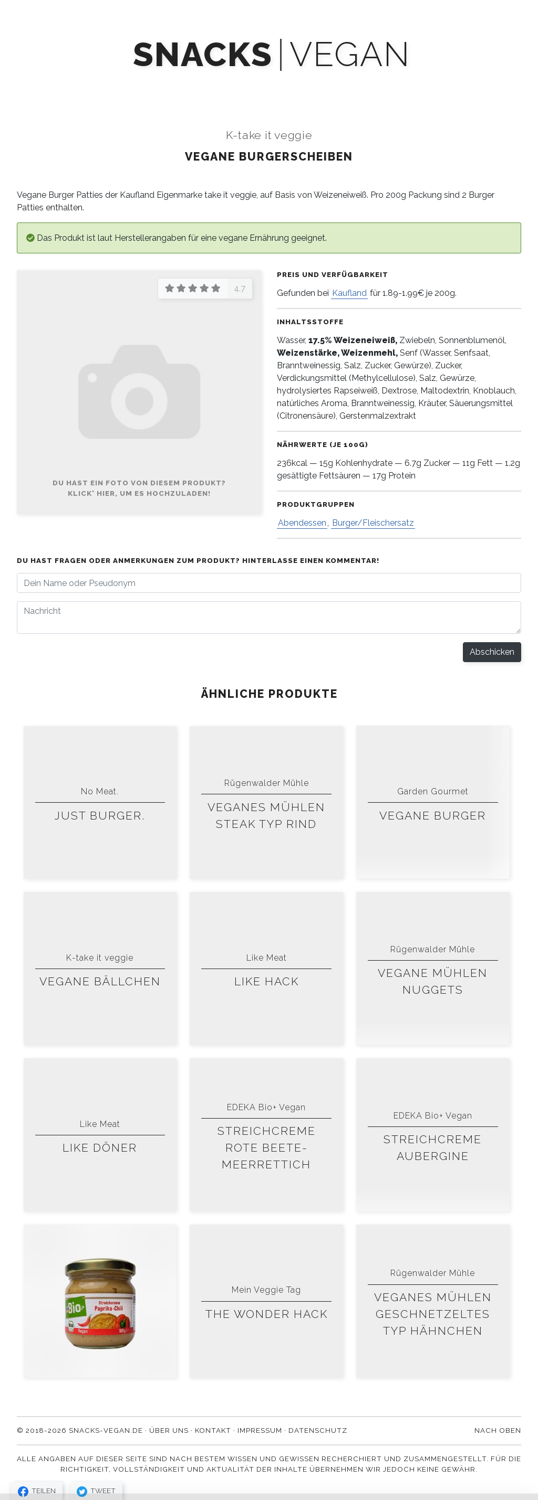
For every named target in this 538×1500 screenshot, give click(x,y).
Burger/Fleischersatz (373, 523)
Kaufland (349, 293)
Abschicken (492, 652)
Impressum (259, 1430)
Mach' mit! (177, 85)
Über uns (369, 85)
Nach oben (497, 1430)
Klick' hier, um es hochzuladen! (139, 493)
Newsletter (250, 85)
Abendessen (302, 523)
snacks (202, 55)
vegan (349, 55)
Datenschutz (317, 1430)
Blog (313, 85)
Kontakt (432, 85)
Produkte (109, 85)
